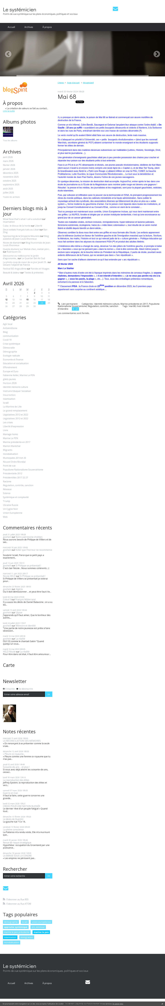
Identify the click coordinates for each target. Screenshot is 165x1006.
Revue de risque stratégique (17, 842)
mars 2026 (8, 161)
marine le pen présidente (16, 932)
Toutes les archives (11, 197)
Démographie (10, 351)
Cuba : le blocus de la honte (16, 225)
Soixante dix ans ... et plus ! (16, 766)
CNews (61, 82)
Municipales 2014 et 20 (14, 458)
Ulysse (19, 612)
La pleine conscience (13, 829)
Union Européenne (12, 513)
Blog (5, 332)
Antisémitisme (10, 328)
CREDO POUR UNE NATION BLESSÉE (21, 806)
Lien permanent (68, 303)
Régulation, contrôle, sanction (18, 485)
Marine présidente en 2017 (16, 442)
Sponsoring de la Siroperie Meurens (21, 236)
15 (27, 299)
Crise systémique (11, 344)
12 (6, 299)
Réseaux (7, 489)
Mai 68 (67, 96)
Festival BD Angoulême (14, 268)
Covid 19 (7, 340)
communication (10, 336)
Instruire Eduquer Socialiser (17, 391)
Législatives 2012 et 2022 (15, 414)
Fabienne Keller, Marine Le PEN (19, 375)
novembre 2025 (11, 177)
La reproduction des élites (16, 780)
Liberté (38, 225)
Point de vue (9, 465)
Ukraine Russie (10, 505)
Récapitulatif (88, 82)
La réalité (20, 638)
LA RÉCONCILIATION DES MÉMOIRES (22, 740)
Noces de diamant (12, 242)
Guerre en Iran (10, 792)
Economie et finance (13, 359)
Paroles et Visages (40, 268)
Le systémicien (19, 9)
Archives (28, 27)
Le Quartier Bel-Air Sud (33, 258)
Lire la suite (9, 111)
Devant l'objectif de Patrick (16, 264)
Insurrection (9, 395)
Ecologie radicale (11, 355)
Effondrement (10, 367)
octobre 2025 (9, 180)
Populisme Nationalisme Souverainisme (23, 469)
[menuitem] (11, 27)
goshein (7, 536)
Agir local (7, 324)
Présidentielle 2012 (12, 473)
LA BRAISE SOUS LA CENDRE (17, 855)
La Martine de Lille (12, 406)
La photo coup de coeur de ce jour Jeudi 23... (25, 262)
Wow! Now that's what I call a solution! (22, 219)
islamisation (10, 937)
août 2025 (8, 188)
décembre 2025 (10, 173)
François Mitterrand (25, 599)
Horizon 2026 (10, 383)
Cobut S (7, 599)
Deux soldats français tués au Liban (21, 229)
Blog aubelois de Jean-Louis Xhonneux (26, 237)
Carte (9, 665)
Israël (6, 403)
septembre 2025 (11, 184)
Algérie (19, 589)
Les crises (8, 422)
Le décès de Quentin (13, 819)
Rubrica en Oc (14, 251)
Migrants (7, 450)
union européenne (41, 921)
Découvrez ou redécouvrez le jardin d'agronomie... (21, 257)
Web (5, 517)
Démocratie (9, 347)
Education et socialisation (16, 363)
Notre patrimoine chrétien (29, 536)
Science (6, 493)
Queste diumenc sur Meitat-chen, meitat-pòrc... (26, 249)
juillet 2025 (8, 192)
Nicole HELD (9, 576)
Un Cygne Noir (10, 509)
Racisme (7, 481)
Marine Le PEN (10, 438)
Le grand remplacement (15, 410)
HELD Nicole (9, 651)
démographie (11, 921)
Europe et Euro (10, 371)
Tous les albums (10, 140)
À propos (47, 27)
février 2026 (9, 165)
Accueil (11, 27)
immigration (27, 937)
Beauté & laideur (11, 272)
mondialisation (10, 454)
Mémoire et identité (26, 625)
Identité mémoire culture (15, 387)
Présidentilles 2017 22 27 (15, 477)
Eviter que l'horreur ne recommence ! (27, 551)
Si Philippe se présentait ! (28, 565)
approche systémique (15, 927)
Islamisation (9, 399)
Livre (5, 430)
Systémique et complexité (16, 497)
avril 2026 (8, 157)
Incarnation (9, 221)
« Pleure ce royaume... (14, 753)
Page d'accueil (73, 82)
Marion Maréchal (11, 446)
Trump (6, 501)
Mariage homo (10, 434)
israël (25, 921)
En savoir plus (118, 1004)
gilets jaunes (9, 379)
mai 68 (132, 306)
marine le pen (41, 932)
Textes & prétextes (33, 272)
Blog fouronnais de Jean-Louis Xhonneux (27, 244)
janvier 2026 (9, 169)
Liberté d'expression (13, 426)
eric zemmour (38, 927)
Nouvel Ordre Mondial (14, 462)
